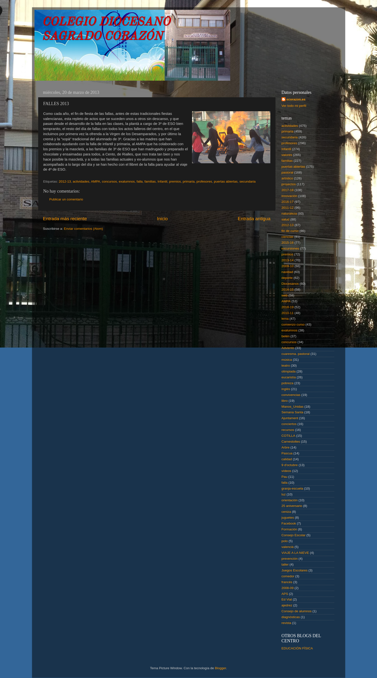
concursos (109, 181)
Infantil (162, 181)
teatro (286, 365)
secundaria (248, 181)
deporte (287, 278)
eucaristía (289, 377)
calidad (287, 459)
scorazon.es (296, 99)
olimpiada (289, 371)
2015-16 (288, 242)
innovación (289, 196)
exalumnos (127, 181)
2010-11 (288, 313)
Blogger (220, 668)
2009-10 (288, 266)
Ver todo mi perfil (294, 106)
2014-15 (288, 289)
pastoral (287, 172)
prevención (290, 558)
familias (150, 181)
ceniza (286, 512)
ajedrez (287, 605)
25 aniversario (292, 506)
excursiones (290, 248)
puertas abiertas (226, 181)
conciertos (289, 424)
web (285, 295)
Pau (284, 477)
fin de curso (290, 231)
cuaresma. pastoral (296, 354)
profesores (204, 181)
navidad (287, 272)
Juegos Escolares (295, 570)
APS (285, 594)
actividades (81, 181)
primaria (189, 181)
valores (287, 155)
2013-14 (288, 260)
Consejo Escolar (294, 535)
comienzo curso (293, 324)
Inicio (162, 218)
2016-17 (288, 202)
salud (285, 219)
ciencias (288, 237)
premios (175, 181)
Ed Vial (287, 599)
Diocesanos (290, 283)
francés (287, 582)
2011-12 (288, 207)
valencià (288, 547)
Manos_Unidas (293, 406)
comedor (288, 576)
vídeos (286, 471)
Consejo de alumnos (297, 611)
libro (285, 401)
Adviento (288, 348)
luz (284, 494)
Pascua (287, 453)
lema (285, 318)
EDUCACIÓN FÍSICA (297, 648)
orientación (290, 500)
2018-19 (288, 307)
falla (140, 181)
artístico (287, 178)
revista (286, 623)
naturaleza (289, 213)
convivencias (291, 395)
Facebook (289, 523)
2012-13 (65, 181)
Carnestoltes (291, 441)
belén (286, 336)
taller (285, 564)
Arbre (286, 447)
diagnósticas (291, 617)
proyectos (289, 184)
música (287, 359)
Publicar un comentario (66, 199)
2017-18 (288, 190)
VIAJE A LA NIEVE (295, 553)
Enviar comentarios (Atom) (83, 228)
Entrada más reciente (65, 218)
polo (285, 541)
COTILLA (288, 435)
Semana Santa (292, 412)
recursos (288, 430)
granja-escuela (292, 488)
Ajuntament (290, 418)
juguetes (288, 517)
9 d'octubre (290, 465)
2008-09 (288, 588)
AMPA (95, 181)
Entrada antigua (254, 218)
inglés (286, 389)
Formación (289, 529)
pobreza (288, 383)
